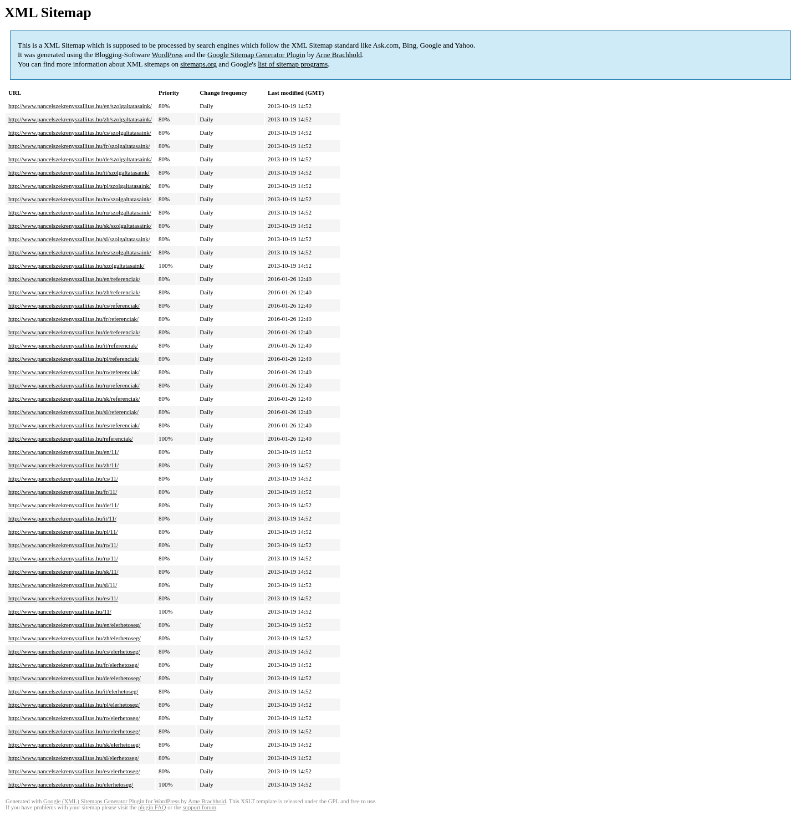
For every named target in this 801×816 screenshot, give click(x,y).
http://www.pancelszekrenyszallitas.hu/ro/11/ (63, 545)
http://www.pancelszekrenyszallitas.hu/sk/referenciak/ (74, 398)
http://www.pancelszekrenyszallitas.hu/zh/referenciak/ (74, 292)
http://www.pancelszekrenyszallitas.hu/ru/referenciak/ (74, 385)
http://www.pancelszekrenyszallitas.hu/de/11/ (63, 505)
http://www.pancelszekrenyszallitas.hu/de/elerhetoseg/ (74, 678)
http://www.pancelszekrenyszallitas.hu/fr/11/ (62, 491)
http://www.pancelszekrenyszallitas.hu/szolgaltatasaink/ (76, 265)
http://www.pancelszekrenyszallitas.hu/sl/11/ (62, 585)
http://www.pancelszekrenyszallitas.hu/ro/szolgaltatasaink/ (79, 199)
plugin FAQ (152, 807)
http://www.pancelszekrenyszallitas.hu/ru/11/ (63, 558)
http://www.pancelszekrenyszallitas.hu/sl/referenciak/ (73, 412)
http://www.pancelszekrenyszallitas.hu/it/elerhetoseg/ (73, 691)
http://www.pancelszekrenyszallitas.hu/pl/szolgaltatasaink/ (79, 185)
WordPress (167, 54)
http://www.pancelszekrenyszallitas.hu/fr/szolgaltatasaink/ (79, 145)
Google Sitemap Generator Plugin (256, 54)
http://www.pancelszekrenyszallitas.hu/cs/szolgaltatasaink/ (79, 132)
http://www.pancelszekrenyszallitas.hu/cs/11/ (63, 478)
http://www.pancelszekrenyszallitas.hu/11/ (59, 611)
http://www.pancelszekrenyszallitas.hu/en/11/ (63, 451)
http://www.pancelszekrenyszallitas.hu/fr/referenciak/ (73, 318)
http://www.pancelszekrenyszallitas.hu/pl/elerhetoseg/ (74, 704)
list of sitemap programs (293, 64)
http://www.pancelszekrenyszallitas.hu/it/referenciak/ (73, 345)
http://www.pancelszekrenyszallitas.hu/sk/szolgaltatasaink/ (79, 225)
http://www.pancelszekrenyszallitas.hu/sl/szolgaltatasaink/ (79, 239)
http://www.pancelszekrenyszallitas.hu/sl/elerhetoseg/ (73, 757)
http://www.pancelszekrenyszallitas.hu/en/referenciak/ (74, 279)
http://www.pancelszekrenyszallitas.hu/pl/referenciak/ (73, 358)
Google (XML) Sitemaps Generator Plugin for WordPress (111, 801)
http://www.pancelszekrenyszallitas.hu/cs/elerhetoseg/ (74, 651)
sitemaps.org (198, 64)
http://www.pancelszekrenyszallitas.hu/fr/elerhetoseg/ (73, 664)
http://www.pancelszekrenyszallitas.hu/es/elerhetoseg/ (74, 771)
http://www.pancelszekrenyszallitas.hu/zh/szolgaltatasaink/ (80, 119)
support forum (199, 807)
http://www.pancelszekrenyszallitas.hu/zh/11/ (63, 465)
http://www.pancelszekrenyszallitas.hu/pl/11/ (63, 531)
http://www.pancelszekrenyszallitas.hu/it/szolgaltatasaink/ (79, 172)
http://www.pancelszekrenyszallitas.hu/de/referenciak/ (74, 332)
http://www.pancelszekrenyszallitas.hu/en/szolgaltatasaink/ (80, 106)
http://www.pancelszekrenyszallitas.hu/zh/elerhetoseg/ (74, 638)
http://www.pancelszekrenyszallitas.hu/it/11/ (62, 518)
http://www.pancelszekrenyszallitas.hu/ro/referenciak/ (74, 372)
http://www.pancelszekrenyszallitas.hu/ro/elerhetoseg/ (74, 718)
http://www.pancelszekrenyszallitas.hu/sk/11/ (63, 571)
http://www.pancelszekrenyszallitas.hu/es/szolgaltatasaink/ (79, 252)
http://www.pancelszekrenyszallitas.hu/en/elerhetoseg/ (74, 624)
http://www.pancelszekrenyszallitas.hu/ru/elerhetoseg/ (74, 731)
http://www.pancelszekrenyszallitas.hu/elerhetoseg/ (70, 784)
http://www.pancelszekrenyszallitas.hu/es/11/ (63, 598)
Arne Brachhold (338, 54)
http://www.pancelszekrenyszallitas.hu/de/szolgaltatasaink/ (80, 159)
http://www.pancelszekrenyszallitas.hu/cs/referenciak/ (74, 305)
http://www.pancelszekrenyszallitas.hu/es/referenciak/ (74, 425)
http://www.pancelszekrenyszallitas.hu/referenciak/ (70, 438)
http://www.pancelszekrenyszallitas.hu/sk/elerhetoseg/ (74, 744)
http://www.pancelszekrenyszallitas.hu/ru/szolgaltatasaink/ (79, 212)
